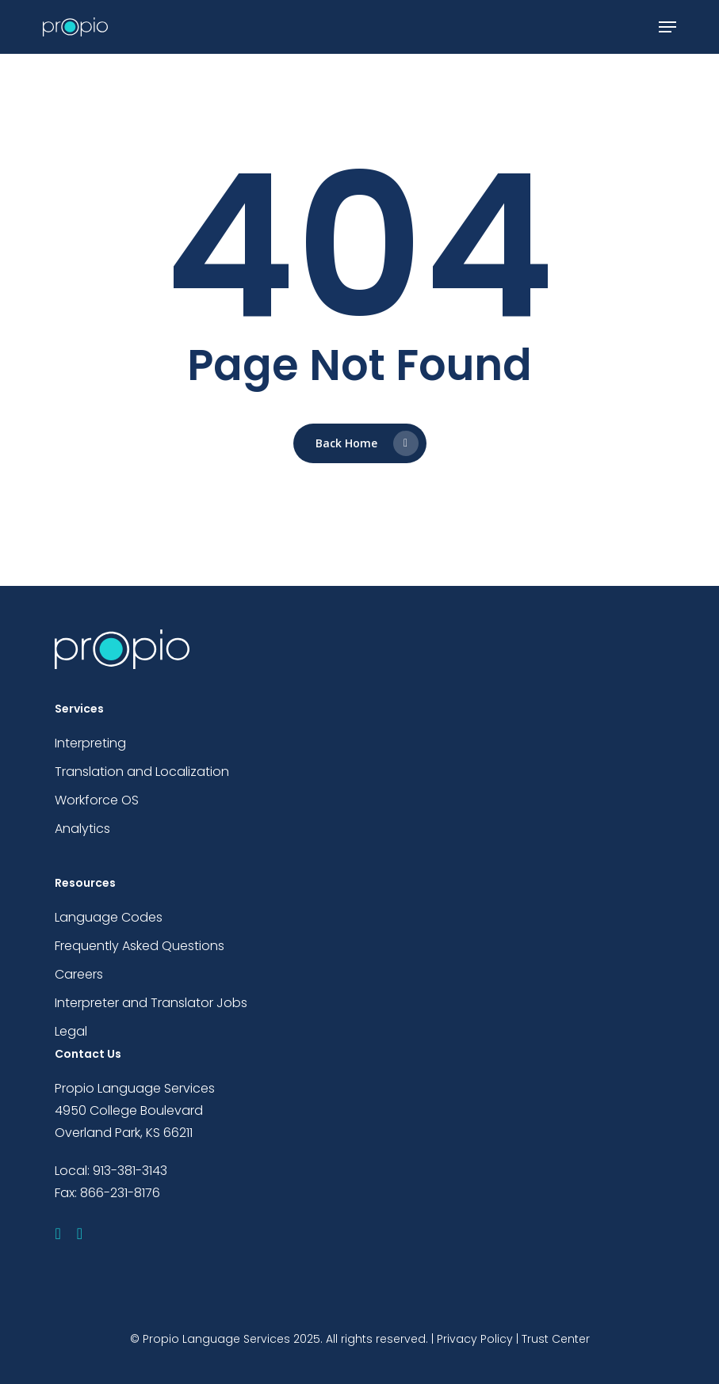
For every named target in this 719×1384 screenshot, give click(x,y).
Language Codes (109, 917)
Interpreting (90, 743)
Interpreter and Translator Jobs (151, 1003)
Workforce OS (97, 800)
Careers (79, 974)
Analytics (82, 828)
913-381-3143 (130, 1171)
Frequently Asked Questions (139, 946)
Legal (71, 1031)
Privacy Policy (475, 1339)
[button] (667, 27)
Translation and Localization (142, 771)
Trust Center (556, 1339)
